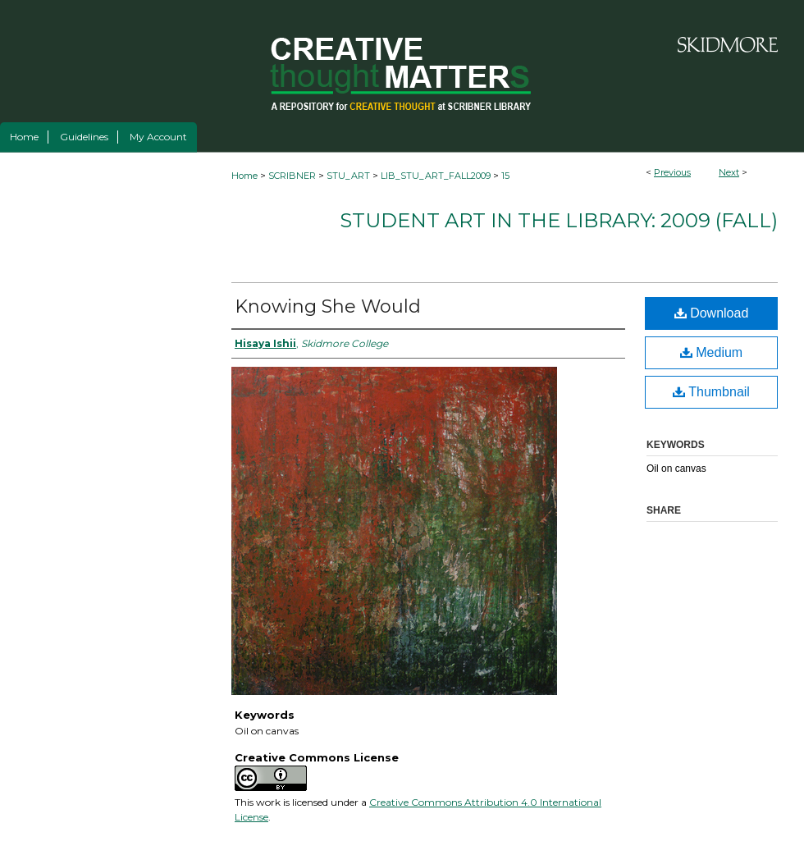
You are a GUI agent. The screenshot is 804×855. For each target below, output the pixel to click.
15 (505, 175)
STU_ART (348, 175)
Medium (711, 352)
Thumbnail (711, 392)
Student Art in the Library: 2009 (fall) (559, 220)
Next (729, 172)
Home (244, 175)
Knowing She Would (328, 306)
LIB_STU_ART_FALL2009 (436, 175)
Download (711, 313)
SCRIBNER (292, 175)
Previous (672, 172)
